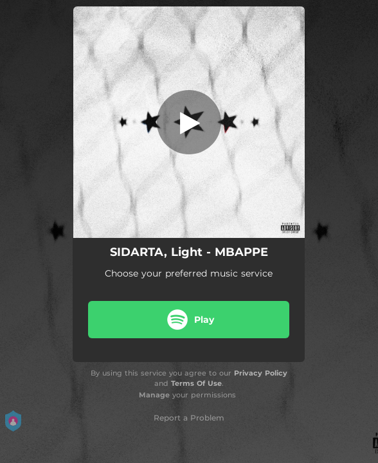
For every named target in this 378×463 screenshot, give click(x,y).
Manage (154, 394)
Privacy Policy (260, 372)
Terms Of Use (196, 383)
